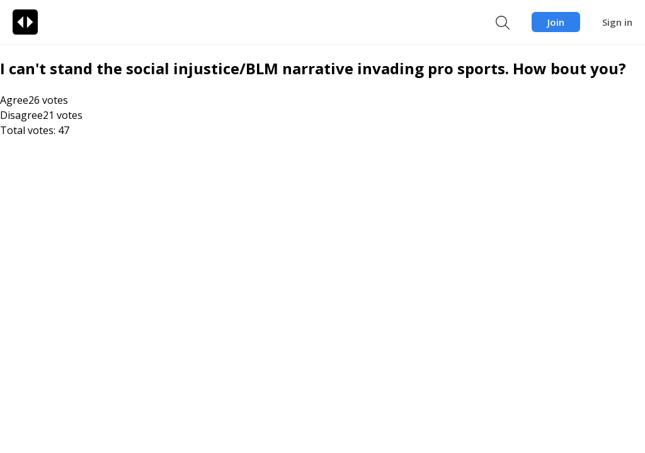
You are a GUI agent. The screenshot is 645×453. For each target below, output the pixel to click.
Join (555, 22)
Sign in (617, 22)
